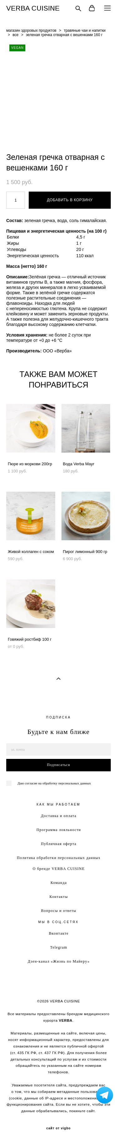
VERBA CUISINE (33, 8)
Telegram (58, 947)
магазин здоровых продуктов (31, 30)
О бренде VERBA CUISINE (59, 869)
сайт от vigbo (58, 1128)
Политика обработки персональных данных (58, 858)
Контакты (59, 896)
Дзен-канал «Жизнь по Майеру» (59, 961)
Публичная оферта (58, 844)
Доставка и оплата (58, 816)
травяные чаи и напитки (84, 30)
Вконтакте (58, 933)
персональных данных (74, 783)
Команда (59, 882)
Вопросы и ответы (58, 910)
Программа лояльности (59, 830)
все (15, 35)
